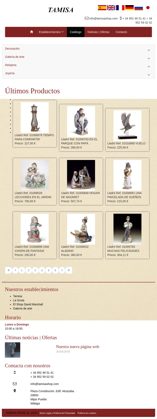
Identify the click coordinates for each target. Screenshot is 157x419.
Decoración (78, 50)
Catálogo (75, 32)
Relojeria (78, 66)
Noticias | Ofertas (98, 32)
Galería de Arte (78, 58)
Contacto (121, 32)
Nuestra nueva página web (77, 346)
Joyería (78, 74)
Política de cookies (86, 413)
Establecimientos (51, 32)
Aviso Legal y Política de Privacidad (57, 413)
